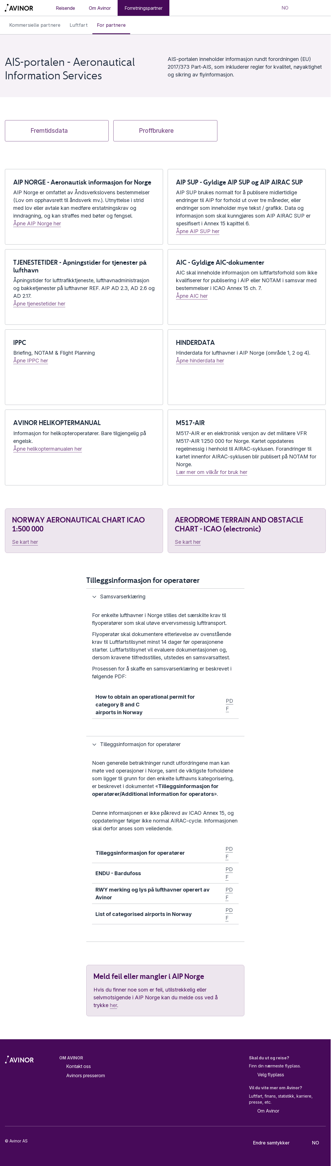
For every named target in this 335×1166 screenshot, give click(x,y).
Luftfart (79, 25)
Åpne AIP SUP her (197, 231)
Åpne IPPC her (30, 361)
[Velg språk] (281, 8)
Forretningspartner (143, 8)
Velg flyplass (266, 1074)
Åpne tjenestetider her (39, 304)
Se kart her (25, 542)
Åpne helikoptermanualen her (47, 449)
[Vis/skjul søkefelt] (302, 8)
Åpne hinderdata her (200, 361)
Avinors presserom (85, 1075)
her (113, 1005)
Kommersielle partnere (34, 25)
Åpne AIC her (192, 296)
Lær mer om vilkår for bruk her (211, 472)
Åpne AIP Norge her (37, 223)
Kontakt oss (78, 1066)
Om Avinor (100, 8)
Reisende (65, 8)
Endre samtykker (267, 1143)
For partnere (111, 25)
